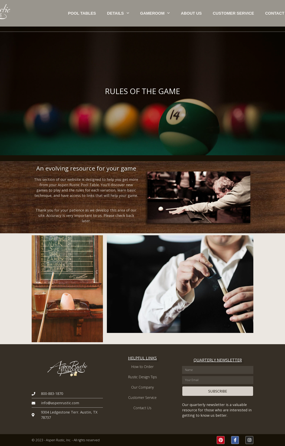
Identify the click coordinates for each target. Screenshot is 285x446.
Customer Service (207, 13)
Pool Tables (99, 13)
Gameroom (151, 13)
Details (125, 13)
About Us (177, 13)
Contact (237, 13)
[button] (266, 13)
